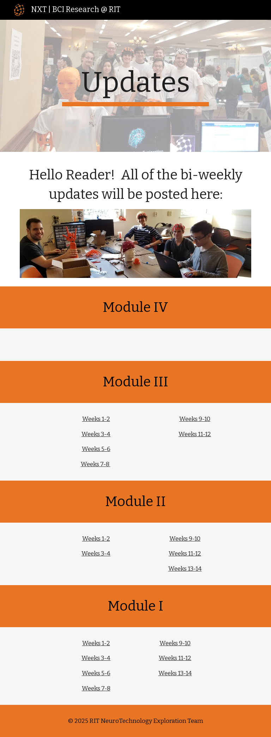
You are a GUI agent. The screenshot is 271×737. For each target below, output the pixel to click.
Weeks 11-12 (195, 434)
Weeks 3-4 (96, 434)
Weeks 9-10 (194, 419)
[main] (135, 86)
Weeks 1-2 (96, 419)
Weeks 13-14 (185, 568)
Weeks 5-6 (96, 449)
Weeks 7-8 (95, 464)
